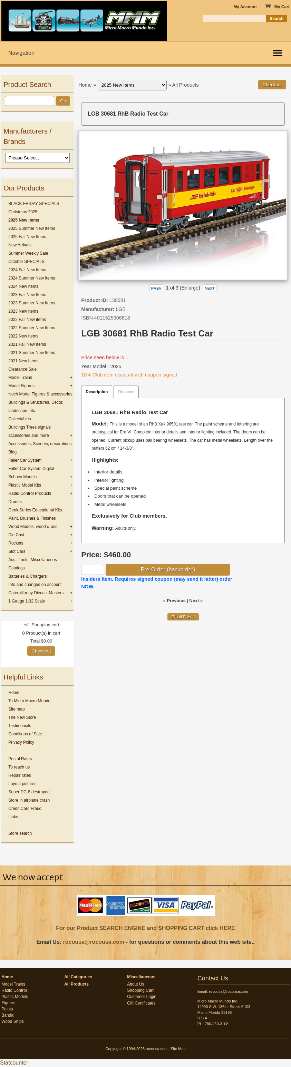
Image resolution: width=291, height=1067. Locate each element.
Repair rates (19, 775)
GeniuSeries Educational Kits (35, 510)
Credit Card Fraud (24, 808)
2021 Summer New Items (31, 352)
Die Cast (16, 534)
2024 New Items (23, 286)
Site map (16, 709)
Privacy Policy (21, 742)
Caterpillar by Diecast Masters (36, 592)
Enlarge (190, 288)
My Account (245, 6)
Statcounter (14, 1063)
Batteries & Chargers (27, 576)
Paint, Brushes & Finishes (32, 518)
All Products (185, 85)
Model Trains (20, 377)
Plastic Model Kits (24, 485)
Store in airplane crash (29, 800)
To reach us (19, 767)
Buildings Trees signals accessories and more (29, 431)
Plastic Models (14, 996)
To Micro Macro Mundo (29, 700)
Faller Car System (24, 460)
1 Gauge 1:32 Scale (26, 601)
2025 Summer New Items (31, 228)
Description (97, 391)
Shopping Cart (140, 990)
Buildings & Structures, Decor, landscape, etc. (35, 406)
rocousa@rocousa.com (93, 942)
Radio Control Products (29, 493)
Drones (15, 501)
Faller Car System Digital (31, 468)
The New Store (22, 717)
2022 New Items (23, 336)
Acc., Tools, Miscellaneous (32, 559)
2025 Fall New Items (27, 236)
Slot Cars (16, 551)
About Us (135, 984)
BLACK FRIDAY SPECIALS (33, 203)
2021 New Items (23, 361)
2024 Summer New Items (31, 278)
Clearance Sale (22, 369)
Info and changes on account (34, 584)
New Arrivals (19, 245)
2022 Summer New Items (31, 327)
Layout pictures (22, 783)
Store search (20, 833)
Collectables (19, 419)
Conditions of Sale (25, 734)
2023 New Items (23, 311)
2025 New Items (23, 220)
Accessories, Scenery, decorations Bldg (39, 447)
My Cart (277, 6)
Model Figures (21, 385)
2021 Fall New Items (27, 344)
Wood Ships (12, 1021)
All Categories (78, 977)
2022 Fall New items (27, 319)
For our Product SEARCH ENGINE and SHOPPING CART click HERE (145, 928)
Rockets (15, 543)
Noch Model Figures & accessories (40, 394)
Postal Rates (20, 758)
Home (13, 692)
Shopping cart (45, 624)
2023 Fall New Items (27, 294)
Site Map (178, 1049)
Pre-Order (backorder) (168, 569)
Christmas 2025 (22, 211)
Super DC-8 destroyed (28, 792)
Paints (7, 1009)
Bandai (7, 1015)
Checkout (41, 651)
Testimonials (19, 725)
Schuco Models (22, 476)
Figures (8, 1002)
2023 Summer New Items (31, 303)
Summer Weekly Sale (28, 253)
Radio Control (14, 990)
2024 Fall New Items (27, 269)
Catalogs (16, 568)
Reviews (126, 391)
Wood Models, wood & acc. (33, 526)
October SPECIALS (26, 261)
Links (13, 816)
